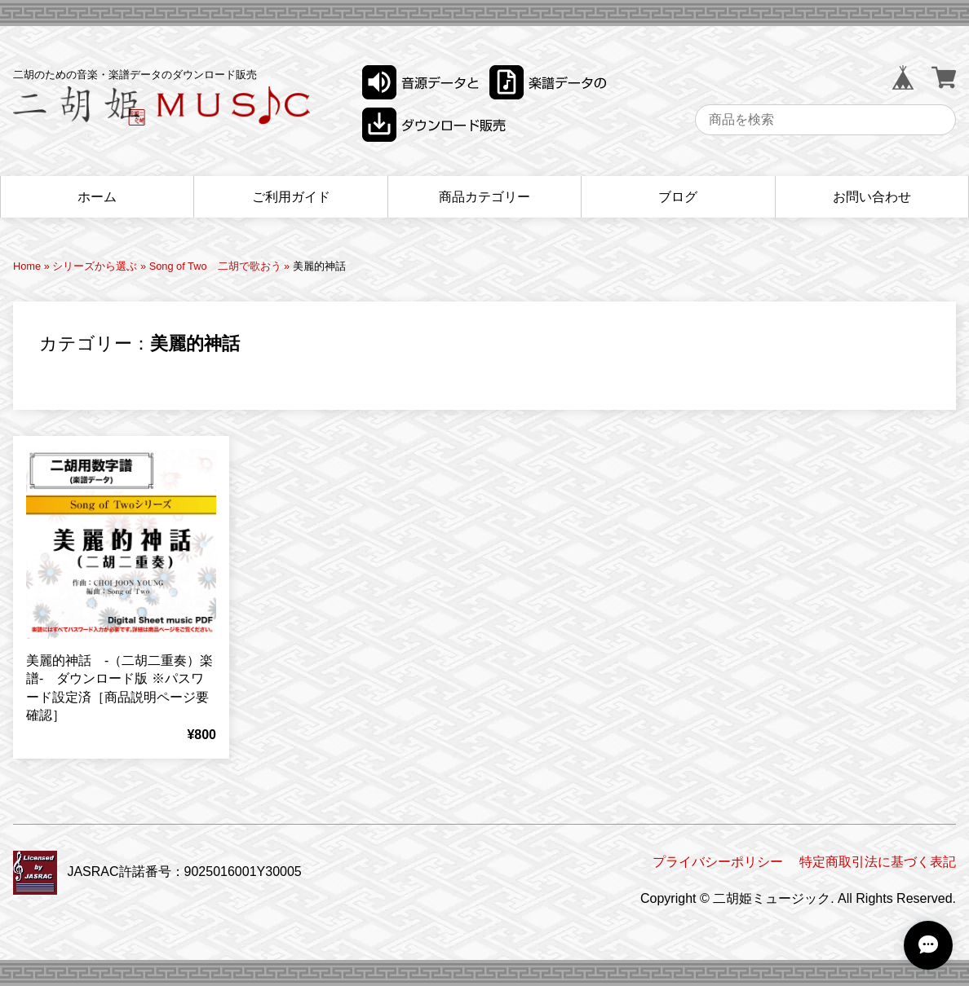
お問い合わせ (872, 197)
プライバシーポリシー (718, 862)
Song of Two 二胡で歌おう (215, 266)
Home (27, 266)
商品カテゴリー (484, 197)
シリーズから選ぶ (94, 266)
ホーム (97, 197)
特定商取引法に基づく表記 (877, 862)
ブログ (677, 197)
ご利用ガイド (291, 197)
